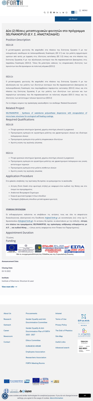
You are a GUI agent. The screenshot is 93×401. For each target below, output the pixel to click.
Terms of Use (60, 319)
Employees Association (35, 352)
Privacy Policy (61, 325)
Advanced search (62, 348)
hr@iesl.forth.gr (51, 218)
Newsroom (8, 336)
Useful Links (60, 342)
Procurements (31, 313)
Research (7, 319)
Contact (7, 342)
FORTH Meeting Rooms (35, 363)
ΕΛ (76, 12)
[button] (5, 396)
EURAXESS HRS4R (33, 346)
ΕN (73, 12)
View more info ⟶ (9, 287)
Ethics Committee (33, 340)
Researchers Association (36, 357)
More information (56, 398)
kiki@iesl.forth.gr (25, 221)
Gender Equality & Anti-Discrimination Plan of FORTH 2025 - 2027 (38, 331)
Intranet (58, 313)
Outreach (7, 325)
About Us (7, 313)
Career (6, 330)
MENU (83, 10)
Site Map (59, 336)
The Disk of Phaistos (63, 330)
